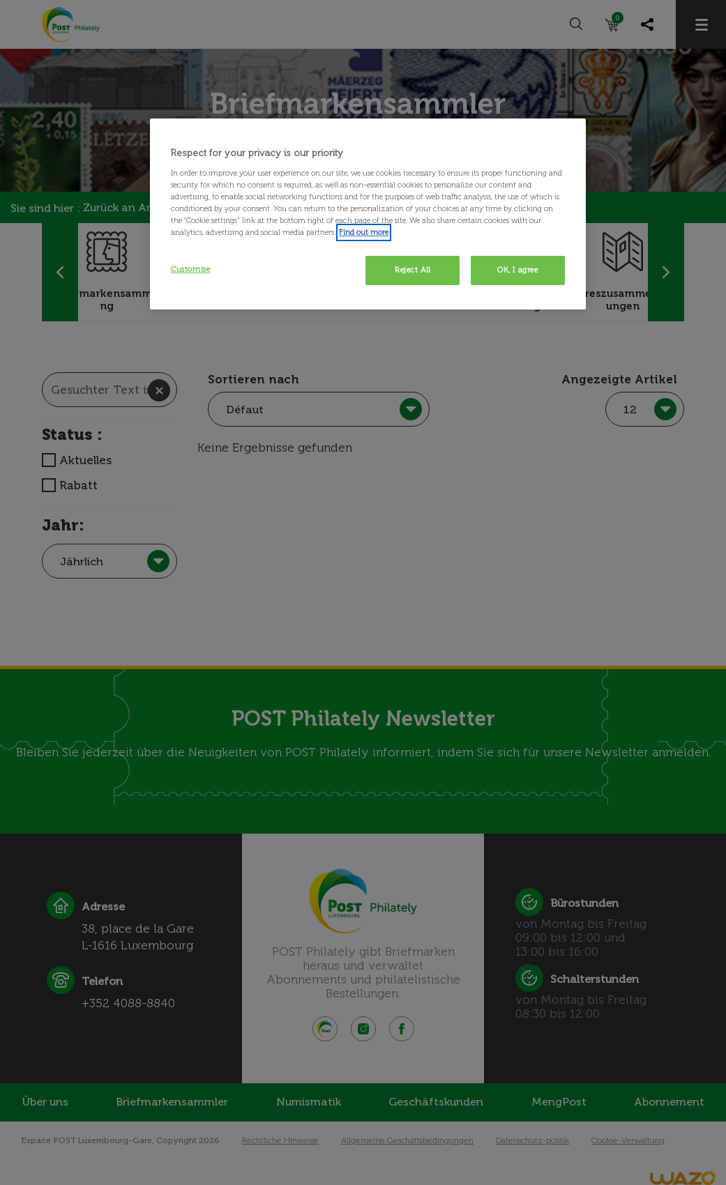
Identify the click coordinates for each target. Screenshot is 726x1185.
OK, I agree (517, 270)
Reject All (413, 270)
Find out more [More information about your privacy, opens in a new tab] (363, 232)
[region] (368, 213)
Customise (190, 269)
